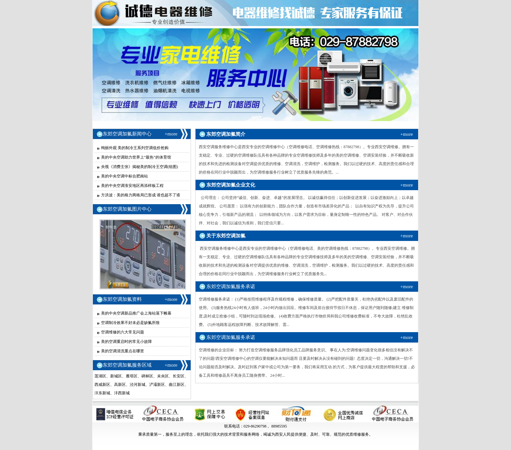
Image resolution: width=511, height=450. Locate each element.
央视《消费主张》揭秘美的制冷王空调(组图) (139, 166)
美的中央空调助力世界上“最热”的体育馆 (136, 157)
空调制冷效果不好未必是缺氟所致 (130, 322)
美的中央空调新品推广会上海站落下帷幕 (136, 313)
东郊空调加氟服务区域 (127, 365)
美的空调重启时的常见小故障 (126, 341)
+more (171, 133)
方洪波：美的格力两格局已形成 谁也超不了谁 (140, 195)
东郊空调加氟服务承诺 (230, 286)
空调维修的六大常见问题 (122, 332)
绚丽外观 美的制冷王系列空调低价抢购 (134, 148)
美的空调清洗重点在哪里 (122, 351)
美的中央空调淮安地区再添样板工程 (132, 185)
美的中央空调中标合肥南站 (124, 176)
